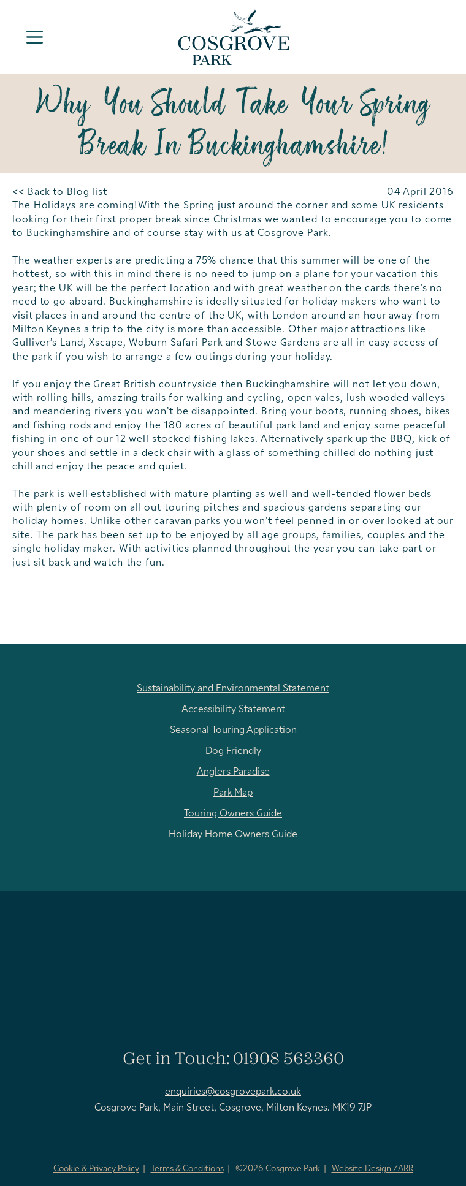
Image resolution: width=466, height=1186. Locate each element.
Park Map (233, 793)
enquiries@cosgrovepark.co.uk (233, 1092)
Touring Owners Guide (233, 814)
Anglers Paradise (233, 772)
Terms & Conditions (187, 1169)
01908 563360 (288, 1059)
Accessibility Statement (233, 710)
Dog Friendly (233, 751)
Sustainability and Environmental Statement (233, 689)
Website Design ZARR (372, 1169)
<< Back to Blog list (59, 192)
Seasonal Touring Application (233, 731)
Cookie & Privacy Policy (96, 1169)
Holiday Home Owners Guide (233, 835)
